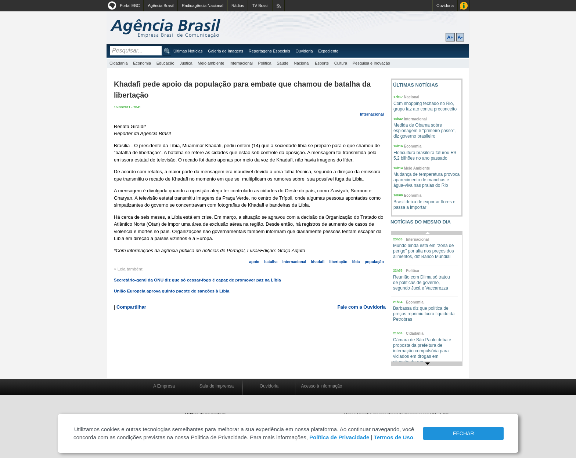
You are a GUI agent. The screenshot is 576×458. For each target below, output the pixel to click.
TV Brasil (260, 5)
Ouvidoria (445, 5)
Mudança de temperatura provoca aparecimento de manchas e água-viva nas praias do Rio (426, 180)
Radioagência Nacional (202, 5)
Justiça (186, 63)
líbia (356, 262)
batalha (270, 262)
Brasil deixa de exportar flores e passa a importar (424, 204)
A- (460, 37)
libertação (338, 262)
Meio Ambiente (417, 168)
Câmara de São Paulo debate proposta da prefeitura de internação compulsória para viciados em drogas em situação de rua (422, 350)
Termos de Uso (393, 437)
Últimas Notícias (187, 51)
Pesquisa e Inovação (371, 63)
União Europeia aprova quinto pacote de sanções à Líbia (171, 290)
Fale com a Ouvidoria (362, 307)
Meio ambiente (211, 63)
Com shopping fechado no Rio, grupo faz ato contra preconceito (425, 106)
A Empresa (164, 386)
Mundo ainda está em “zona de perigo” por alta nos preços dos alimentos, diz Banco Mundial (423, 251)
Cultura (340, 63)
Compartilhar (131, 307)
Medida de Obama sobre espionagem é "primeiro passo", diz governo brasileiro (424, 131)
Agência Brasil (160, 5)
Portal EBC (130, 5)
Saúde (282, 63)
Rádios (237, 5)
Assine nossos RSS (278, 5)
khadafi (317, 262)
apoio (254, 262)
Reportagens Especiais (269, 51)
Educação (165, 63)
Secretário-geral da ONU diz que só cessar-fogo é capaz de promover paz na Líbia (197, 279)
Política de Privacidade (339, 437)
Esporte (322, 63)
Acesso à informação (321, 386)
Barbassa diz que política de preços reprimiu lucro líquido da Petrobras (423, 314)
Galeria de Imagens (225, 51)
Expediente (328, 51)
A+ (450, 37)
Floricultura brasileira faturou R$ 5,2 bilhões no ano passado (424, 155)
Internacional (241, 63)
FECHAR (463, 433)
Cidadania (118, 63)
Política (264, 63)
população (374, 262)
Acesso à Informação (463, 5)
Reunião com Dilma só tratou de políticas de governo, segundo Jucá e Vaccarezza (421, 283)
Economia (142, 63)
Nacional (302, 63)
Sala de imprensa (216, 386)
